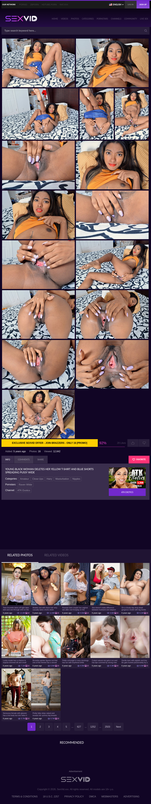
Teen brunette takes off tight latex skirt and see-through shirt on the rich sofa (16, 609)
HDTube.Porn (49, 4)
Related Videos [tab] (56, 555)
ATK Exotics (23, 490)
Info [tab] (7, 459)
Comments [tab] (24, 459)
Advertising (131, 796)
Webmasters (109, 796)
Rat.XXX (64, 4)
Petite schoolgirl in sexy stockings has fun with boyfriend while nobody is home (75, 661)
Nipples (76, 479)
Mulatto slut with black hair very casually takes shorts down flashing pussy (45, 609)
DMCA (92, 796)
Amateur (24, 479)
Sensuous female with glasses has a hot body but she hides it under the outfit (15, 714)
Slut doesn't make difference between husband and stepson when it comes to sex (104, 609)
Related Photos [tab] (20, 555)
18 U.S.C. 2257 (51, 796)
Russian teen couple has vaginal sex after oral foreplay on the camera (75, 609)
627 (79, 727)
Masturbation (62, 479)
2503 (107, 727)
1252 (93, 727)
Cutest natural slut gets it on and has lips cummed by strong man (104, 661)
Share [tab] (40, 459)
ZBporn (34, 4)
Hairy (49, 479)
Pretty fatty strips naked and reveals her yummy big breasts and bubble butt (45, 714)
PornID (23, 4)
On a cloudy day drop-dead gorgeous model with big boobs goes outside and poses (134, 609)
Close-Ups (37, 479)
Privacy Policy (74, 796)
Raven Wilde (25, 484)
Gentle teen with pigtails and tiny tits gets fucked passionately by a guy (134, 661)
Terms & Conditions (25, 796)
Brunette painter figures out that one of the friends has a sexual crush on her (45, 661)
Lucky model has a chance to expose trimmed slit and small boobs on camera (14, 661)
